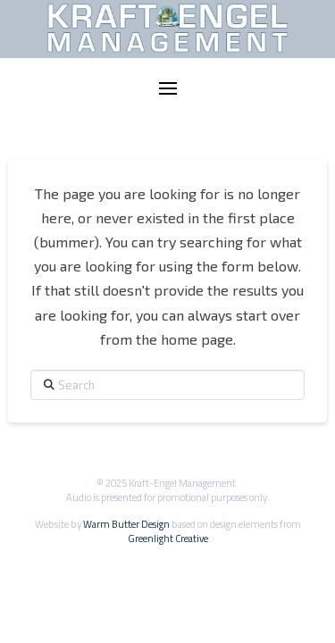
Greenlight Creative (168, 538)
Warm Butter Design (126, 523)
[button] (168, 88)
